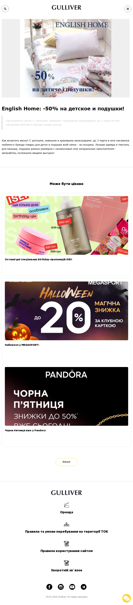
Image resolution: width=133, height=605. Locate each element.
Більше (66, 462)
